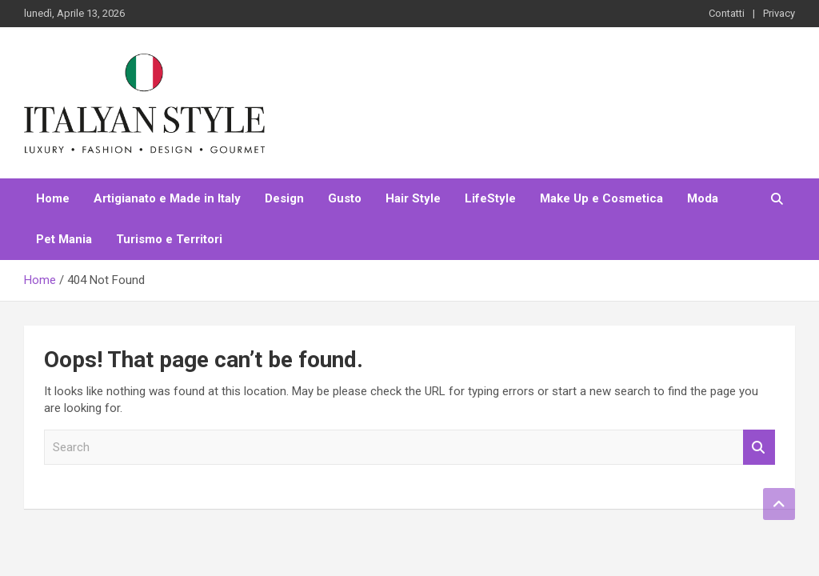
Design (284, 198)
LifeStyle (490, 198)
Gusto (345, 198)
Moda (702, 198)
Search (759, 448)
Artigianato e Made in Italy (167, 198)
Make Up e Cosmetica (601, 198)
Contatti (727, 13)
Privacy (779, 13)
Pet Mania (64, 239)
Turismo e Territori (169, 239)
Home (53, 198)
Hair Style (413, 198)
